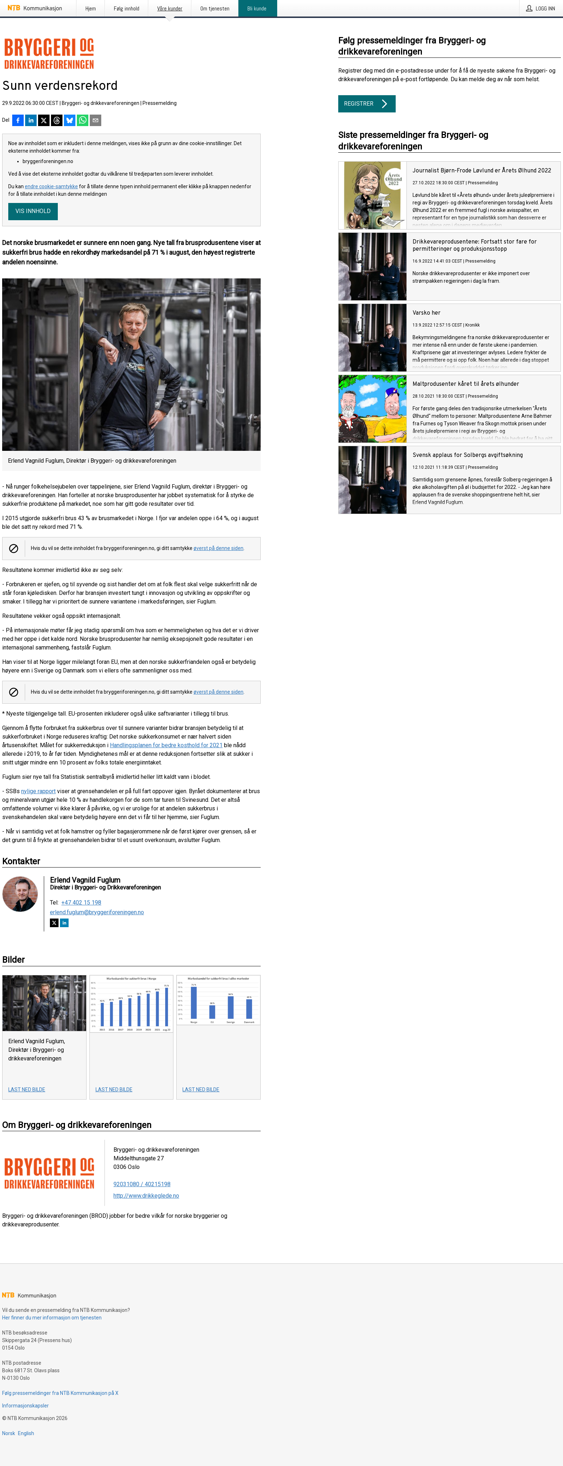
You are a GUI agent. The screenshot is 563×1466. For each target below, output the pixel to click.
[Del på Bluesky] (69, 121)
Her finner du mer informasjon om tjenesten (52, 1318)
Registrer (367, 103)
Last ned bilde (26, 1089)
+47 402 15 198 (81, 903)
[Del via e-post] (95, 121)
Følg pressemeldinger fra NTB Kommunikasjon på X (60, 1393)
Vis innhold (33, 211)
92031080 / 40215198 (142, 1184)
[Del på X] (44, 121)
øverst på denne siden (218, 548)
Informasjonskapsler (25, 1406)
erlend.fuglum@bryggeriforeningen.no (97, 912)
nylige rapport (38, 791)
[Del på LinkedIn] (31, 121)
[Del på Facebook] (18, 121)
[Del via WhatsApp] (82, 121)
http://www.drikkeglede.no (146, 1195)
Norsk (8, 1433)
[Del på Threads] (56, 121)
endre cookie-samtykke (51, 186)
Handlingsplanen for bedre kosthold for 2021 (166, 745)
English (26, 1433)
